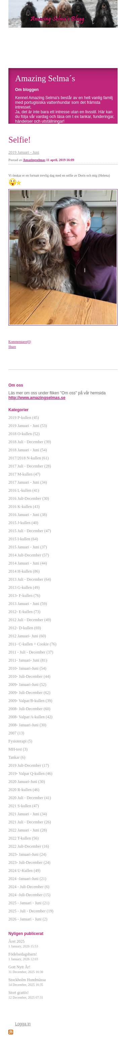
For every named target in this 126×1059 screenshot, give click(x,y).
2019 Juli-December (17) (28, 765)
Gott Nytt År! (25, 969)
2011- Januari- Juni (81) (27, 660)
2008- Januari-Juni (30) (27, 725)
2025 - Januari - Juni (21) (28, 903)
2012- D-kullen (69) (24, 628)
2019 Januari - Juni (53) (27, 425)
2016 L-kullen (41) (23, 490)
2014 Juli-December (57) (28, 555)
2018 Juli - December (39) (29, 442)
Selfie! (19, 139)
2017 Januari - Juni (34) (27, 482)
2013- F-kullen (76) (24, 595)
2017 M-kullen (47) (24, 474)
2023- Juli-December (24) (29, 862)
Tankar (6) (16, 757)
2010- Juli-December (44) (29, 676)
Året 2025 (23, 943)
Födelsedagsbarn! (23, 956)
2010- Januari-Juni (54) (27, 668)
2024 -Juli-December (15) (29, 894)
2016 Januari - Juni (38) (27, 514)
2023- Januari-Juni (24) (27, 854)
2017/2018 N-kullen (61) (28, 458)
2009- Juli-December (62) (29, 692)
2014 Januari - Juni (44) (27, 563)
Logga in (23, 1024)
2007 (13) (16, 733)
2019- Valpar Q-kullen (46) (30, 773)
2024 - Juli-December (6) (28, 886)
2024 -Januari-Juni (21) (27, 878)
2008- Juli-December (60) (29, 708)
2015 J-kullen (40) (23, 522)
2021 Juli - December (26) (29, 822)
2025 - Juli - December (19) (30, 911)
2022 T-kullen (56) (23, 838)
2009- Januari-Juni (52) (27, 684)
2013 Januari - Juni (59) (27, 603)
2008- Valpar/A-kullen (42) (30, 717)
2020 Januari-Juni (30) (26, 781)
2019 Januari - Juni (23, 152)
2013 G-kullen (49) (24, 587)
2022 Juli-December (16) (28, 846)
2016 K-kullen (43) (24, 506)
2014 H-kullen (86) (24, 571)
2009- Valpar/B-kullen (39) (30, 700)
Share (12, 347)
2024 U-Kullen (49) (24, 870)
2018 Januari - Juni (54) (27, 450)
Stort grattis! (25, 994)
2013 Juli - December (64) (29, 579)
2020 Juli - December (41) (29, 797)
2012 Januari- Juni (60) (27, 636)
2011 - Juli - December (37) (30, 652)
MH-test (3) (18, 749)
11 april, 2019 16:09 (60, 160)
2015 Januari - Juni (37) (27, 547)
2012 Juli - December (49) (29, 619)
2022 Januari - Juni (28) (27, 830)
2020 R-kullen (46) (23, 789)
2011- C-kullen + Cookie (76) (32, 644)
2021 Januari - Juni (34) (27, 814)
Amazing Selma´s (45, 78)
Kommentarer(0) (19, 341)
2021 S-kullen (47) (23, 806)
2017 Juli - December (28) (29, 466)
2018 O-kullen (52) (24, 433)
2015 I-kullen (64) (23, 539)
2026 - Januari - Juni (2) (27, 919)
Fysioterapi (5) (20, 741)
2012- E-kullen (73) (24, 611)
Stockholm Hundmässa (27, 982)
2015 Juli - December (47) (29, 530)
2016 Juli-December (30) (28, 498)
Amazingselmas (34, 160)
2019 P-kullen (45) (23, 417)
